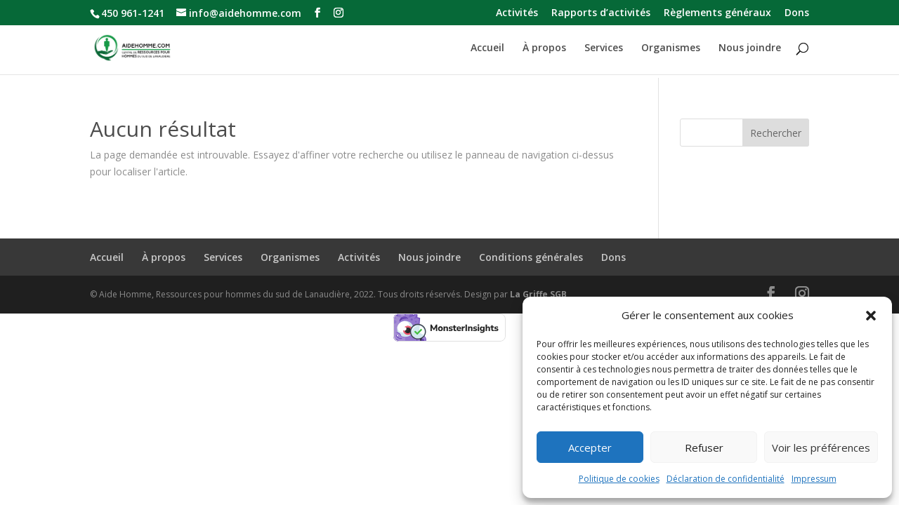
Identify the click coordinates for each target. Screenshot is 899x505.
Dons (797, 13)
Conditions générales (531, 257)
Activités (517, 13)
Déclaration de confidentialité (726, 479)
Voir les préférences (821, 447)
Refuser (704, 447)
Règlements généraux (717, 13)
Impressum (814, 479)
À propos (544, 48)
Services (603, 48)
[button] (871, 316)
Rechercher (775, 133)
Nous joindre (749, 48)
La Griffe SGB (538, 294)
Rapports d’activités (600, 13)
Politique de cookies (619, 479)
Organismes (670, 48)
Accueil (487, 48)
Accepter (590, 447)
